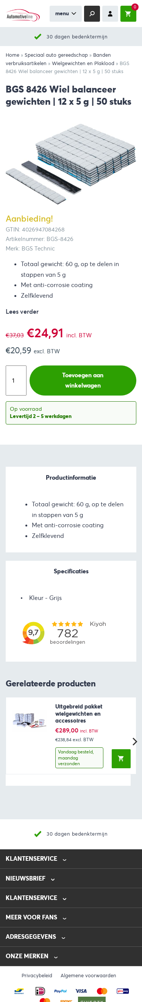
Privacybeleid (37, 976)
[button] (121, 758)
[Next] (134, 741)
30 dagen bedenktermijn (77, 37)
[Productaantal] (16, 380)
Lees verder (22, 312)
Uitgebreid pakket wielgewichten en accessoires (79, 713)
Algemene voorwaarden (88, 976)
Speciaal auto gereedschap (56, 55)
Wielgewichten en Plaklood (83, 64)
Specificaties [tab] (71, 571)
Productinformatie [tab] (71, 478)
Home (12, 55)
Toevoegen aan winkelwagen (82, 380)
